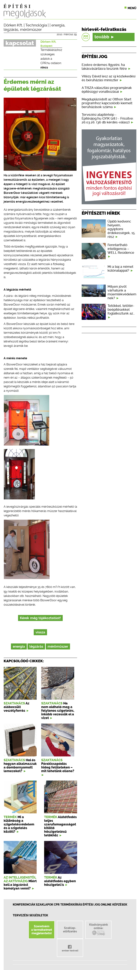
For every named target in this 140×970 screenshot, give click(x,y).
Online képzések (114, 904)
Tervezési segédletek (30, 915)
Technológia (36, 25)
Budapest (46, 45)
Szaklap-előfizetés (70, 929)
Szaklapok (44, 904)
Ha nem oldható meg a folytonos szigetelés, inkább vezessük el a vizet (57, 710)
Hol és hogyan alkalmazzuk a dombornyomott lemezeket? (20, 765)
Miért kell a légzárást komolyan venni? (20, 884)
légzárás (11, 29)
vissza (40, 632)
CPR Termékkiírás (68, 904)
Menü (132, 8)
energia (57, 25)
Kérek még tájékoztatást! (40, 618)
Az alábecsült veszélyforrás (16, 706)
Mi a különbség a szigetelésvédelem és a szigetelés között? (19, 824)
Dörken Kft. (13, 25)
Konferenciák (24, 904)
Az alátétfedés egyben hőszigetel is (60, 881)
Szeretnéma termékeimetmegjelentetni (41, 930)
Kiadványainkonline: (98, 929)
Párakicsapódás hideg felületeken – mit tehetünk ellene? (57, 767)
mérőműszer (31, 29)
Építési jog (91, 904)
